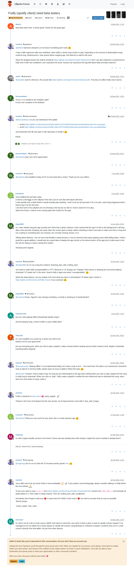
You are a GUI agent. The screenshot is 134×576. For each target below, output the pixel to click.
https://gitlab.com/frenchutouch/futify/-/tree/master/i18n (69, 491)
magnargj (19, 435)
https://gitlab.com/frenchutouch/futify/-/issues (33, 280)
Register (14, 561)
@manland (26, 76)
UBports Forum (22, 4)
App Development (15, 18)
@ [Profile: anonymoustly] (22, 366)
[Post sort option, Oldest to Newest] (88, 18)
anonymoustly (21, 314)
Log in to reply (98, 18)
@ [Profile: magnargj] (20, 463)
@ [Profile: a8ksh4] (19, 48)
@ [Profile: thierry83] (20, 374)
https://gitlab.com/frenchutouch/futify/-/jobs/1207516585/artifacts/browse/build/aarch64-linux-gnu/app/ (65, 124)
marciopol (19, 520)
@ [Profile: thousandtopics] (22, 120)
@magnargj (28, 460)
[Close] (124, 541)
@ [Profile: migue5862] (21, 265)
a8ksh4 (18, 24)
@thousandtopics (30, 116)
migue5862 (20, 224)
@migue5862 (28, 262)
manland (19, 44)
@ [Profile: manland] (20, 80)
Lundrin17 (19, 415)
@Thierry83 (28, 363)
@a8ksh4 (27, 44)
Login (22, 561)
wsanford (19, 173)
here (67, 463)
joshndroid (20, 194)
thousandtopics (21, 96)
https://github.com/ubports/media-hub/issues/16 (73, 60)
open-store (36, 396)
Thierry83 (19, 335)
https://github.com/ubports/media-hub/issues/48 (71, 80)
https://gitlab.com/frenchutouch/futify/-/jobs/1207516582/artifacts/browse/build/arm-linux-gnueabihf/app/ (65, 127)
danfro (18, 76)
